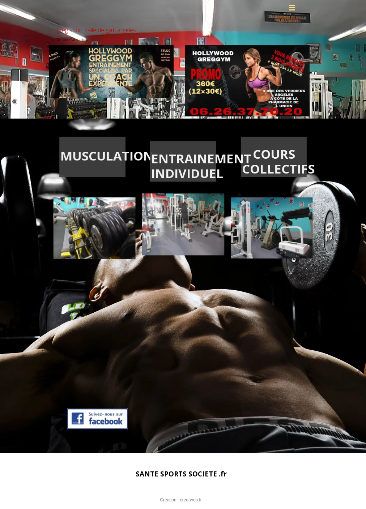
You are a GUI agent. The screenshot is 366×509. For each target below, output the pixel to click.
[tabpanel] (86, 156)
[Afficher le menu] (292, 7)
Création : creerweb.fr (180, 499)
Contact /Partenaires (72, 39)
